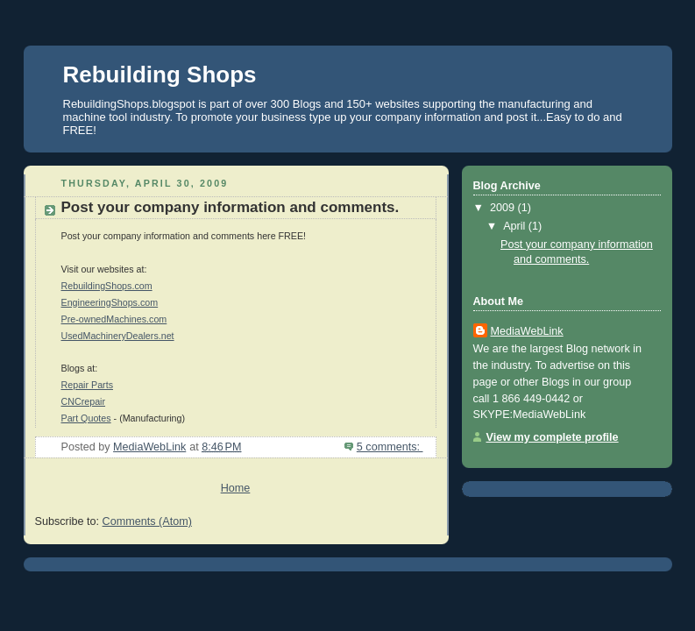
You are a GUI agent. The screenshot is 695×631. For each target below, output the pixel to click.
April (515, 226)
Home (236, 488)
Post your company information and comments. (230, 207)
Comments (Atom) (147, 521)
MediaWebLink (527, 331)
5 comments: (390, 447)
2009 (504, 208)
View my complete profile (552, 437)
